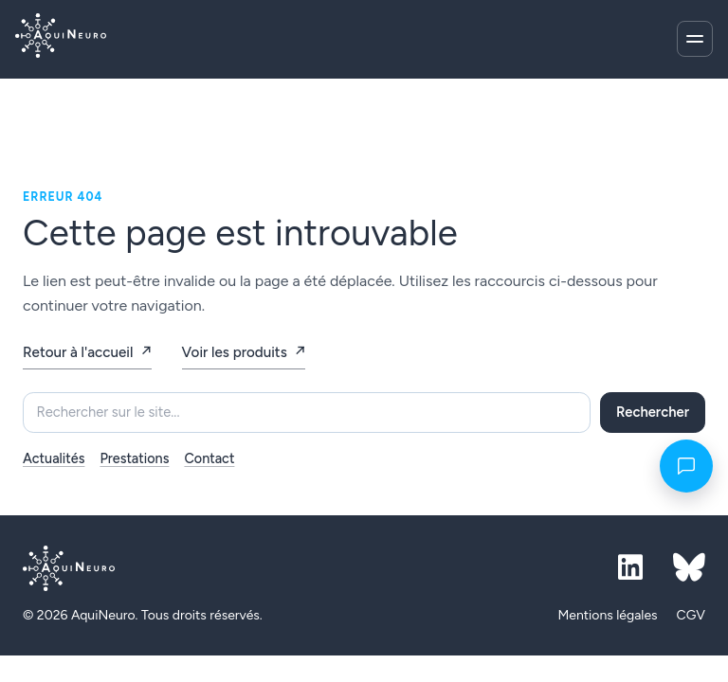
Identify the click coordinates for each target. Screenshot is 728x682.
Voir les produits (234, 352)
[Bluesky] (689, 568)
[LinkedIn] (630, 568)
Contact (209, 458)
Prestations (134, 458)
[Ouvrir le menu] (695, 39)
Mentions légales (607, 615)
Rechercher (652, 412)
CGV (691, 615)
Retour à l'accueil (78, 352)
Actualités (53, 458)
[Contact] (686, 466)
